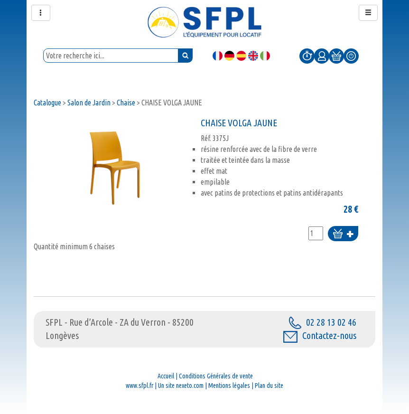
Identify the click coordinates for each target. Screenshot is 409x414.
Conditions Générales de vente (216, 376)
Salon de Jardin (89, 102)
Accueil (166, 376)
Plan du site (269, 385)
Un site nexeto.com (181, 385)
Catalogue (47, 102)
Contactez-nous (319, 335)
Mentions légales (229, 385)
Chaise (126, 102)
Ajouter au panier (343, 234)
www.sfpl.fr (139, 385)
